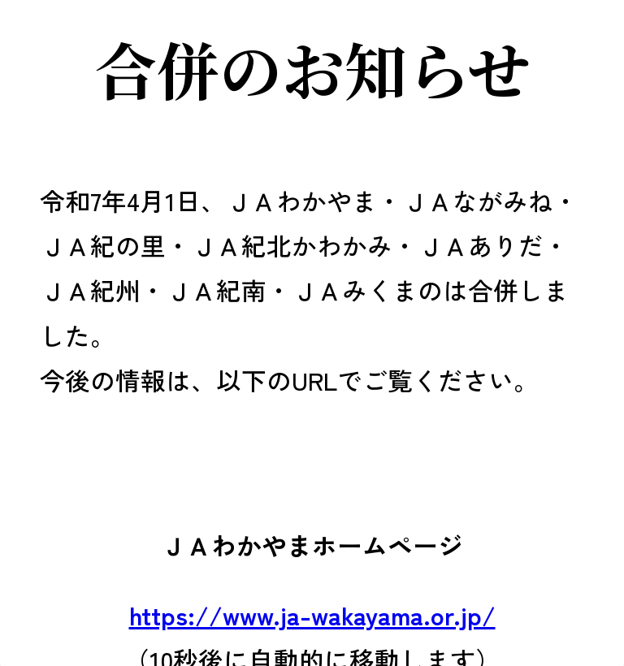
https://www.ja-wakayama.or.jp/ (312, 614)
